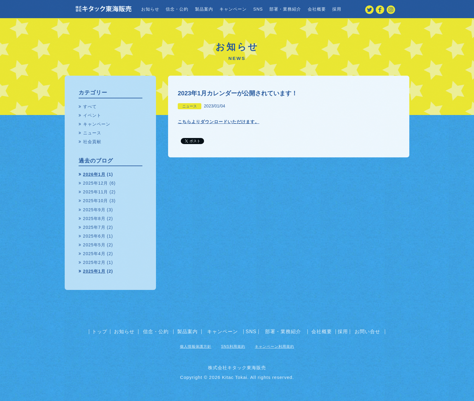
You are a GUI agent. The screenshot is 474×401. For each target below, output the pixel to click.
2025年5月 (94, 244)
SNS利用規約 (233, 346)
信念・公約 (177, 9)
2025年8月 (94, 218)
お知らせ (150, 9)
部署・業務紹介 (285, 9)
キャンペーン (233, 9)
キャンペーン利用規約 (274, 346)
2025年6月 (94, 236)
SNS (258, 9)
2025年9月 (94, 209)
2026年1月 (94, 174)
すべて (90, 106)
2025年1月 (94, 271)
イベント (92, 115)
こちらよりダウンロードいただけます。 (218, 121)
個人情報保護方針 (195, 346)
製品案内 (204, 9)
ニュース (189, 106)
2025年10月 (95, 200)
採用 (336, 9)
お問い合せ (367, 331)
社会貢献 (92, 141)
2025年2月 (94, 262)
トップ (99, 331)
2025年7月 (94, 227)
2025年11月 (95, 191)
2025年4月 (94, 253)
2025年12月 (95, 183)
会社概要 (317, 9)
